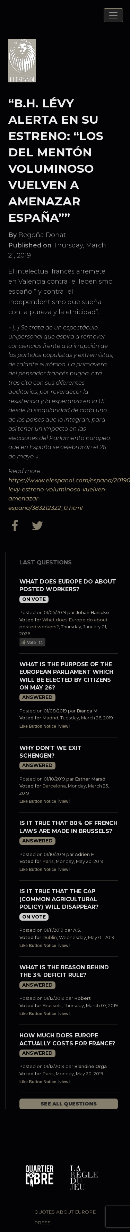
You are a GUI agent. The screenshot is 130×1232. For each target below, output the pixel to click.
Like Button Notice (37, 726)
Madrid (50, 717)
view (63, 726)
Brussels (52, 1005)
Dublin (49, 937)
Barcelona (54, 786)
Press (42, 1222)
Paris (48, 861)
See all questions (69, 1104)
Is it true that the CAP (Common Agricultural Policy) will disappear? (58, 899)
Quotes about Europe (65, 1212)
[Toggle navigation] (113, 15)
